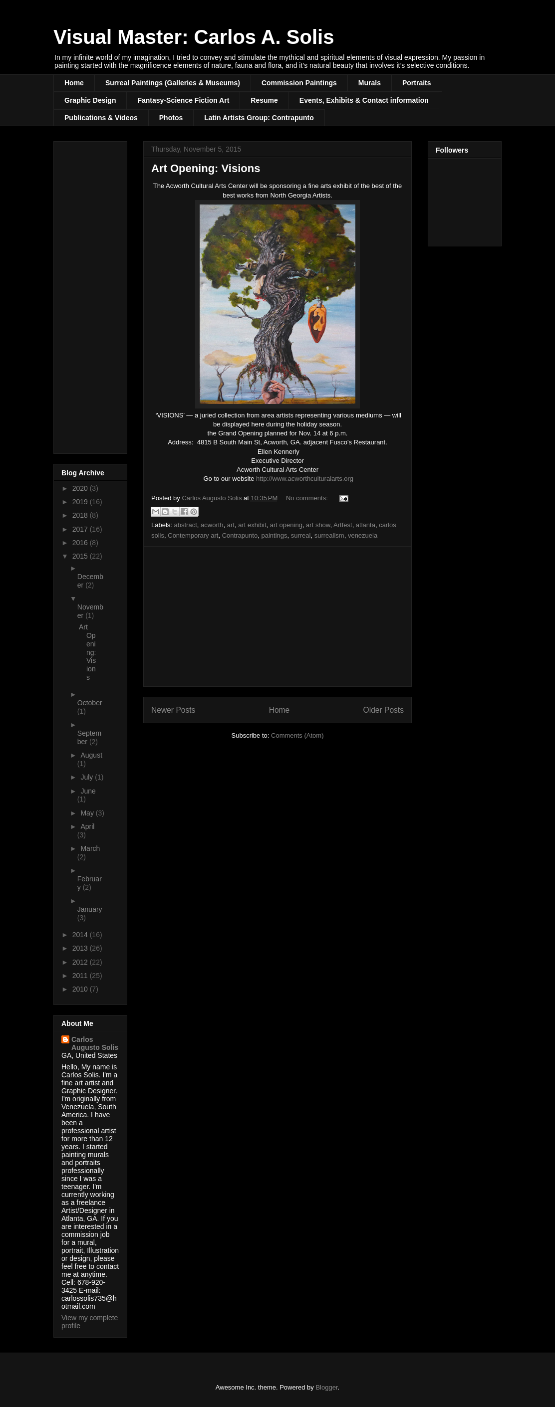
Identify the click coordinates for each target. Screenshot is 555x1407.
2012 (81, 962)
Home (74, 83)
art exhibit (252, 525)
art (231, 525)
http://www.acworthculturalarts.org (304, 478)
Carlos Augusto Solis (94, 1043)
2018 (81, 515)
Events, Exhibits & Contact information (364, 100)
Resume (264, 100)
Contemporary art (193, 535)
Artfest (342, 525)
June (87, 791)
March (90, 848)
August (91, 755)
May (87, 813)
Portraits (416, 83)
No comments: (307, 498)
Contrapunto (240, 535)
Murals (369, 83)
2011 (81, 976)
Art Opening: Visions (205, 168)
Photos (171, 118)
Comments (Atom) (297, 735)
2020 (81, 488)
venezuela (362, 535)
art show (318, 525)
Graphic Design (90, 100)
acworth (212, 525)
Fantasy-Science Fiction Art (183, 100)
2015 (81, 556)
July (87, 777)
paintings (274, 535)
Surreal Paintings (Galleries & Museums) (172, 83)
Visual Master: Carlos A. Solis (193, 37)
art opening (286, 525)
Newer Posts (173, 710)
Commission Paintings (299, 83)
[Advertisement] (277, 616)
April (87, 826)
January (89, 909)
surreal (301, 535)
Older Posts (383, 710)
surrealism (329, 535)
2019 (81, 502)
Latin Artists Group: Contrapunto (259, 118)
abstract (185, 525)
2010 (81, 989)
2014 (81, 935)
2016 (81, 543)
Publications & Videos (101, 118)
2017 (81, 529)
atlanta (365, 525)
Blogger (326, 1387)
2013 (81, 948)
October (89, 703)
